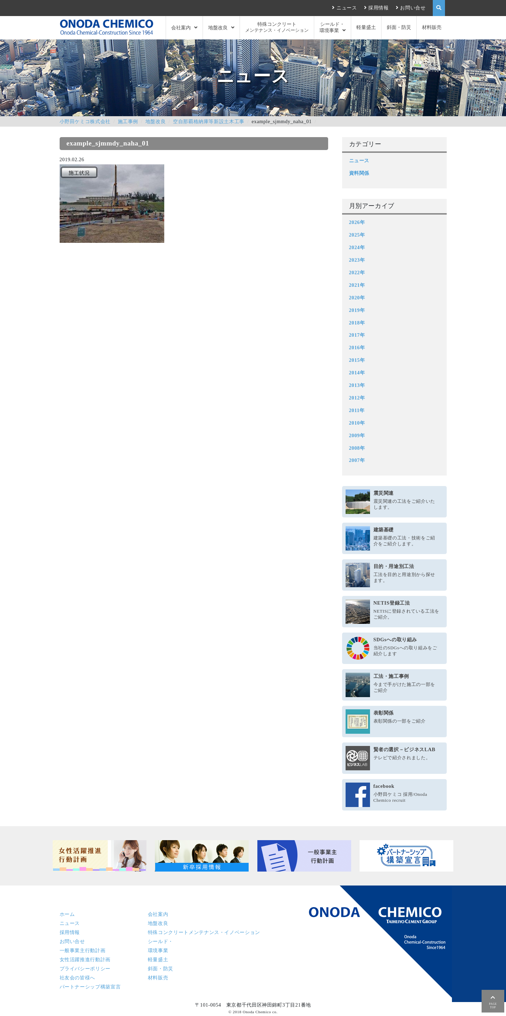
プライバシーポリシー (85, 968)
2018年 (357, 323)
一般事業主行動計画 (83, 950)
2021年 (357, 285)
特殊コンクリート (277, 27)
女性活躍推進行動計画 (85, 959)
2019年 (357, 310)
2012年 (357, 398)
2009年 (357, 435)
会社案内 (181, 27)
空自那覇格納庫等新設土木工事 (208, 121)
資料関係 (359, 173)
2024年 (357, 247)
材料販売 (431, 27)
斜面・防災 (399, 27)
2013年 (357, 385)
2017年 (357, 335)
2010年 (357, 423)
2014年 (357, 372)
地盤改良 (218, 27)
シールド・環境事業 (332, 27)
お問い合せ (412, 7)
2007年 (357, 460)
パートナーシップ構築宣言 (90, 986)
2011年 (357, 410)
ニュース (347, 7)
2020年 (357, 297)
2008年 (357, 448)
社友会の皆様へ (77, 977)
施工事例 (128, 121)
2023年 (357, 260)
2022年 (357, 272)
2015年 (357, 360)
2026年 (357, 222)
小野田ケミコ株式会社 (85, 121)
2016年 (357, 347)
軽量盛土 (366, 27)
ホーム (67, 914)
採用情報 (378, 7)
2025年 (357, 235)
